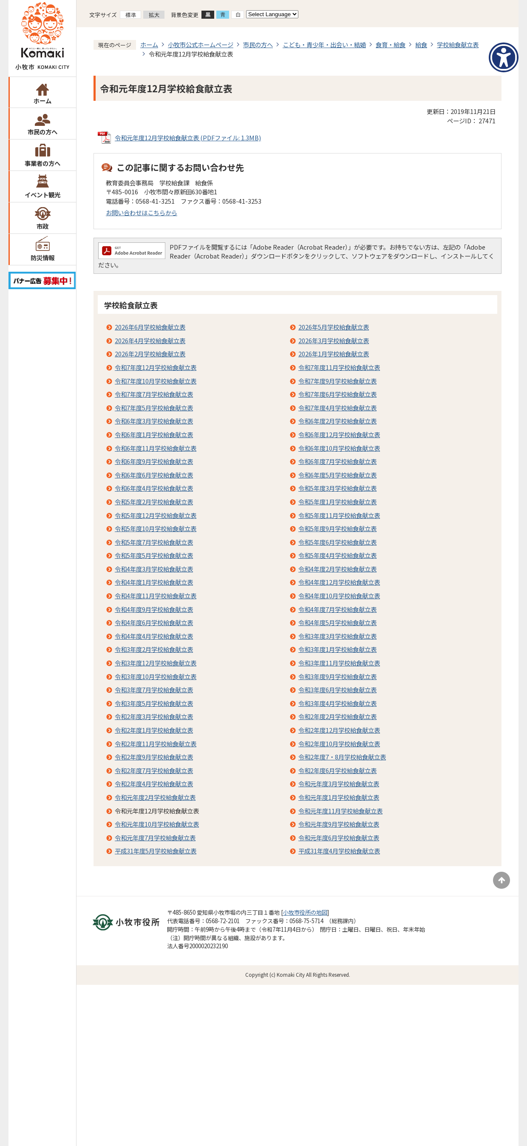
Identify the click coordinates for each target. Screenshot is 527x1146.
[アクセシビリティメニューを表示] (503, 57)
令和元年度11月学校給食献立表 (340, 810)
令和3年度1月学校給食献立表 (337, 649)
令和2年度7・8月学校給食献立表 (342, 756)
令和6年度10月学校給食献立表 (339, 448)
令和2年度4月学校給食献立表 (154, 783)
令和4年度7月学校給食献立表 (337, 609)
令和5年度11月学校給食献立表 (339, 515)
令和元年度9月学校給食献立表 (338, 823)
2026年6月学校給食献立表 (150, 326)
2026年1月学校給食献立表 (333, 353)
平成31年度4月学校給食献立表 (339, 850)
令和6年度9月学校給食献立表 (154, 461)
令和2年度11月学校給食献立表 (155, 743)
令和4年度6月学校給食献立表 (154, 622)
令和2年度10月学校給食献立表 (339, 743)
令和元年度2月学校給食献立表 (155, 797)
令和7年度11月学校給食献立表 (339, 367)
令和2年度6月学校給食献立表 (337, 770)
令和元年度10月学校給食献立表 (157, 823)
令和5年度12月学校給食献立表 (155, 515)
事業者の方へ (42, 163)
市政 (42, 226)
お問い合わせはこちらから (141, 212)
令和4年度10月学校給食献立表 (339, 595)
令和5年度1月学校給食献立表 (337, 501)
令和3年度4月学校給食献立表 (337, 703)
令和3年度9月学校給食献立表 (337, 676)
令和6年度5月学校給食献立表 (337, 474)
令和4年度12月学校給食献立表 (339, 581)
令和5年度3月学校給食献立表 (337, 487)
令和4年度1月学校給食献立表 (154, 581)
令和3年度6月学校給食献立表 (337, 689)
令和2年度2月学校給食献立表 (337, 716)
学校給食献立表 (458, 44)
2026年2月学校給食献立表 (150, 353)
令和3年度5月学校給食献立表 (154, 703)
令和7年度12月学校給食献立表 (155, 367)
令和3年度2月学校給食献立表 (154, 649)
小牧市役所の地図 (305, 912)
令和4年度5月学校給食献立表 (337, 622)
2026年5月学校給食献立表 (333, 326)
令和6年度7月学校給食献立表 (337, 461)
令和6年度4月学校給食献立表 (154, 487)
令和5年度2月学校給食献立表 (154, 501)
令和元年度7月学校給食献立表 (155, 837)
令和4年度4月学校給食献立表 (154, 635)
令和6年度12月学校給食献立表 (339, 434)
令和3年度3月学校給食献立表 (337, 635)
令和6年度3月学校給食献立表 (154, 420)
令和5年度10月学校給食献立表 (155, 528)
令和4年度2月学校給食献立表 (337, 568)
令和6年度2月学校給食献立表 (337, 420)
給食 (421, 44)
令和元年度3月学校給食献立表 (338, 783)
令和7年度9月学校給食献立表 (337, 380)
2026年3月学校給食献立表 (333, 340)
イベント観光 (42, 194)
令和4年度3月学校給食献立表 (154, 568)
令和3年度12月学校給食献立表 (155, 662)
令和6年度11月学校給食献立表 (155, 448)
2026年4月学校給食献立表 (150, 340)
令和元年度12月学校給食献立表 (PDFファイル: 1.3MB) (188, 137)
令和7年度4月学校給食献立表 (337, 407)
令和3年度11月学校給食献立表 (339, 662)
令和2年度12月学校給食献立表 (339, 729)
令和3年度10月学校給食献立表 (155, 676)
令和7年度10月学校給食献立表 (155, 380)
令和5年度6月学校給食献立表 (337, 541)
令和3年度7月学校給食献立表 (154, 689)
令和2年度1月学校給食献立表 (154, 729)
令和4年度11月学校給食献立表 (155, 595)
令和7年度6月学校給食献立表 (337, 394)
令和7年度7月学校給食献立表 (154, 394)
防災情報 (42, 257)
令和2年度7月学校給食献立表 (154, 770)
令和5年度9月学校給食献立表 (337, 528)
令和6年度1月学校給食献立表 (154, 434)
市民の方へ (42, 131)
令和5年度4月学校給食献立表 (337, 555)
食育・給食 (390, 44)
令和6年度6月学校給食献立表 (154, 474)
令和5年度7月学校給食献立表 (154, 541)
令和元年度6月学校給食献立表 (338, 837)
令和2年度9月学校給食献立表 (154, 756)
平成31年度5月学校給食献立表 (155, 850)
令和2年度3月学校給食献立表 (154, 716)
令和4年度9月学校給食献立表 (154, 609)
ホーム (42, 100)
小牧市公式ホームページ (200, 44)
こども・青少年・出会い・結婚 (324, 44)
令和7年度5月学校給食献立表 (154, 407)
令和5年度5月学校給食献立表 (154, 555)
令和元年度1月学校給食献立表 (338, 797)
